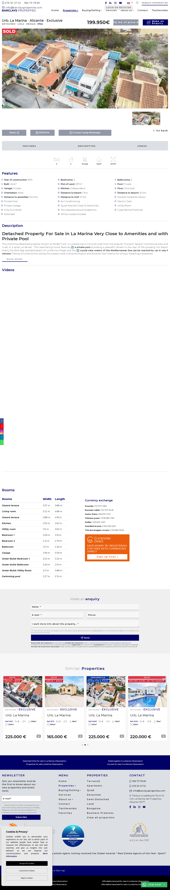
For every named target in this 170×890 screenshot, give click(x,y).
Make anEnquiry (155, 22)
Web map (60, 870)
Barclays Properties (19, 10)
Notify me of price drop (126, 22)
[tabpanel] (22, 708)
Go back (160, 130)
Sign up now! (107, 556)
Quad (90, 790)
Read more (15, 259)
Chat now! (154, 884)
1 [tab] (82, 745)
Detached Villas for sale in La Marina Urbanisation (44, 761)
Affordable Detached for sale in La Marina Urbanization (125, 884)
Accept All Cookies (26, 863)
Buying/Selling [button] (91, 10)
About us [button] (126, 10)
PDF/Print (42, 132)
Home (55, 10)
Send (85, 638)
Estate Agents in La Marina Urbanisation (125, 761)
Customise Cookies (26, 870)
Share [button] (14, 132)
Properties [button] (70, 11)
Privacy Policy (97, 631)
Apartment (94, 785)
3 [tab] (87, 745)
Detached (94, 795)
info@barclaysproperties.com (22, 7)
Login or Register (118, 7)
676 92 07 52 (11, 2)
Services (111, 10)
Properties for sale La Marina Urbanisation (44, 764)
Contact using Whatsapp (85, 132)
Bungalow (94, 808)
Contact (143, 10)
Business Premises (100, 813)
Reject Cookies (27, 878)
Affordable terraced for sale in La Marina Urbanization (125, 881)
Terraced (93, 781)
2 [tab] (85, 745)
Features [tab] (29, 146)
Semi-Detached (98, 799)
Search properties (155, 3)
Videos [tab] (142, 146)
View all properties (101, 817)
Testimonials (160, 10)
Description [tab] (87, 146)
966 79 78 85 (32, 2)
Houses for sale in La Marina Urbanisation (125, 764)
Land (90, 804)
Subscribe (21, 817)
